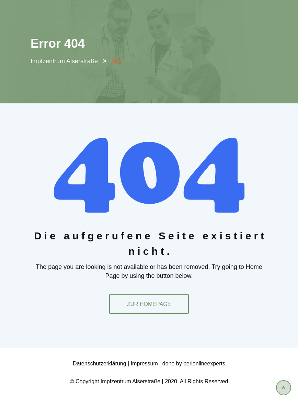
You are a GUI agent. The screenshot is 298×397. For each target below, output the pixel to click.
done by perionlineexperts (193, 363)
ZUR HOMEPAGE (149, 304)
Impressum (144, 363)
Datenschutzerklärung (99, 363)
